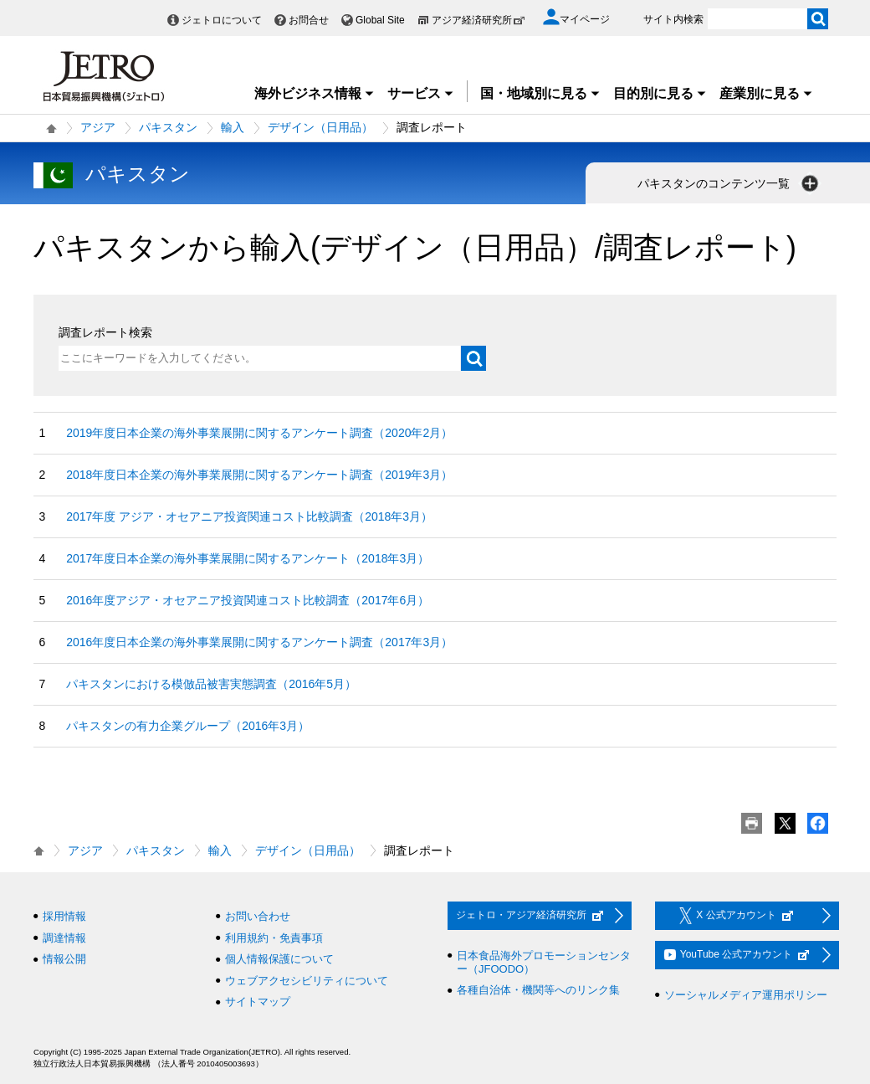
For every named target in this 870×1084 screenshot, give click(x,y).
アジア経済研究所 (478, 20)
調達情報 (64, 938)
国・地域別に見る (540, 93)
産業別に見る (766, 93)
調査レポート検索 (105, 332)
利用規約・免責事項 (274, 938)
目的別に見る (660, 93)
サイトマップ (257, 1001)
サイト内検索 (673, 19)
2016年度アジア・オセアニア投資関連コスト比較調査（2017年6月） (247, 600)
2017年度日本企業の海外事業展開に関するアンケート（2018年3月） (247, 558)
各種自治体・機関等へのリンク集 (538, 990)
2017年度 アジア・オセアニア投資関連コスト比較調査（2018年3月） (249, 516)
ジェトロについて (222, 20)
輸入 (232, 127)
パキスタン (168, 127)
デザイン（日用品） (320, 127)
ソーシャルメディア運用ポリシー (745, 995)
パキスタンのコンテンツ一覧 (729, 183)
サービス (420, 93)
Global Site (380, 20)
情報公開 (64, 959)
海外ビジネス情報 (314, 93)
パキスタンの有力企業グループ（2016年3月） (188, 725)
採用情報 (64, 916)
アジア (97, 127)
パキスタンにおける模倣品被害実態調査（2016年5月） (211, 684)
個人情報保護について (279, 959)
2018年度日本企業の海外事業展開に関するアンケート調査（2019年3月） (259, 474)
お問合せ (309, 20)
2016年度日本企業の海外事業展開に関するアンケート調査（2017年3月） (259, 642)
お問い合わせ (257, 916)
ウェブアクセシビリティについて (306, 980)
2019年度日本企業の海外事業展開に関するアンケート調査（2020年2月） (259, 432)
